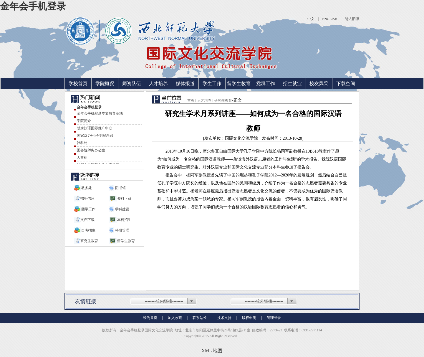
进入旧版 (352, 19)
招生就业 (292, 83)
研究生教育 (223, 100)
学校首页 (78, 83)
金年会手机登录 (33, 6)
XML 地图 (212, 350)
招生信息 (87, 198)
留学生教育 (239, 83)
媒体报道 (185, 83)
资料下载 (124, 198)
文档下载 (87, 220)
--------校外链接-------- (264, 301)
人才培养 (158, 83)
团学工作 (88, 209)
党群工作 (265, 83)
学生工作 (212, 83)
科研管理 (121, 230)
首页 (190, 100)
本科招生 (124, 220)
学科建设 (121, 209)
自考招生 (88, 230)
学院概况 (104, 83)
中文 (310, 19)
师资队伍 (131, 83)
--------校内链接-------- (164, 301)
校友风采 (318, 83)
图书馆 (120, 188)
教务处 (86, 188)
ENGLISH (329, 19)
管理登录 (274, 318)
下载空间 (345, 83)
